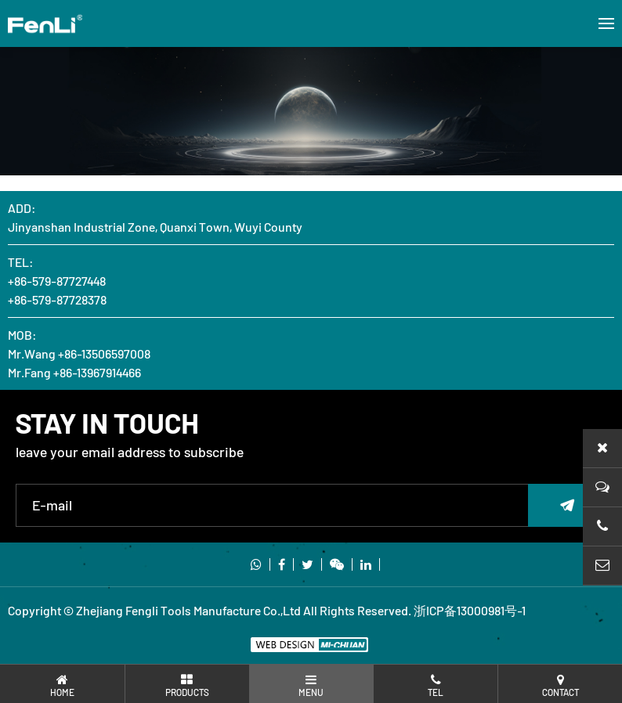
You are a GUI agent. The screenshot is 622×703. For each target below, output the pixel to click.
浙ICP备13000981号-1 (470, 610)
